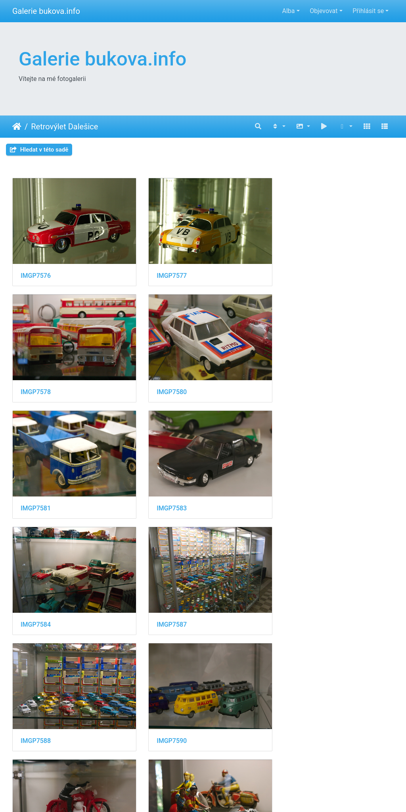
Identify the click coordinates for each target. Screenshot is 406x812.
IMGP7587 (167, 498)
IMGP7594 (36, 723)
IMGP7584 (36, 498)
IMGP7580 (36, 385)
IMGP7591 (167, 610)
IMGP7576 (36, 272)
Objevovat (323, 11)
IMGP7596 (298, 723)
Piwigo (245, 795)
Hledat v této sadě (39, 149)
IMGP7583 (298, 385)
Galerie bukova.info (46, 11)
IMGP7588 (298, 498)
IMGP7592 (298, 610)
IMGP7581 (167, 385)
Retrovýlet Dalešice (64, 126)
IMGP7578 (298, 272)
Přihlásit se (368, 11)
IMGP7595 (167, 723)
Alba (288, 11)
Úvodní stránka (16, 127)
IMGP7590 (36, 610)
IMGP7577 (167, 272)
